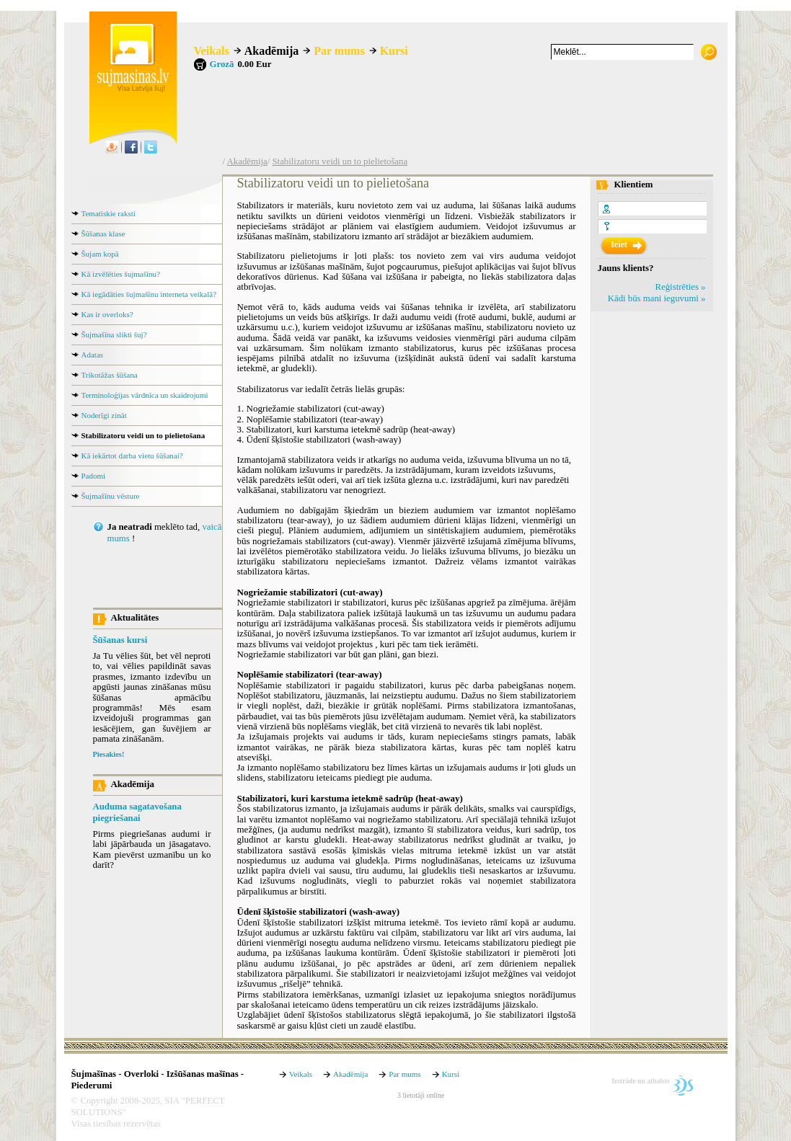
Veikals (211, 51)
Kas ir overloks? (107, 314)
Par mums (339, 51)
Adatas (92, 354)
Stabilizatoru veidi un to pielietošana (339, 161)
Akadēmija (271, 51)
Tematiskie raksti (108, 213)
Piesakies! (109, 754)
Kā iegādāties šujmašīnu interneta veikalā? (149, 294)
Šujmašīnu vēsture (110, 496)
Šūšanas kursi (120, 640)
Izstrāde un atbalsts (640, 1081)
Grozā (222, 64)
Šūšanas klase (103, 233)
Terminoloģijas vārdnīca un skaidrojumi (144, 395)
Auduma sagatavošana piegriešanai (137, 812)
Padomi (93, 475)
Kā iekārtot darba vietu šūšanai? (132, 455)
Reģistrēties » (680, 287)
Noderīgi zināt (104, 415)
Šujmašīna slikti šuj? (114, 334)
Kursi (394, 51)
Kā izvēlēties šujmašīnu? (120, 274)
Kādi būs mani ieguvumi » (657, 298)
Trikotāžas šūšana (109, 374)
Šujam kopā (100, 253)
